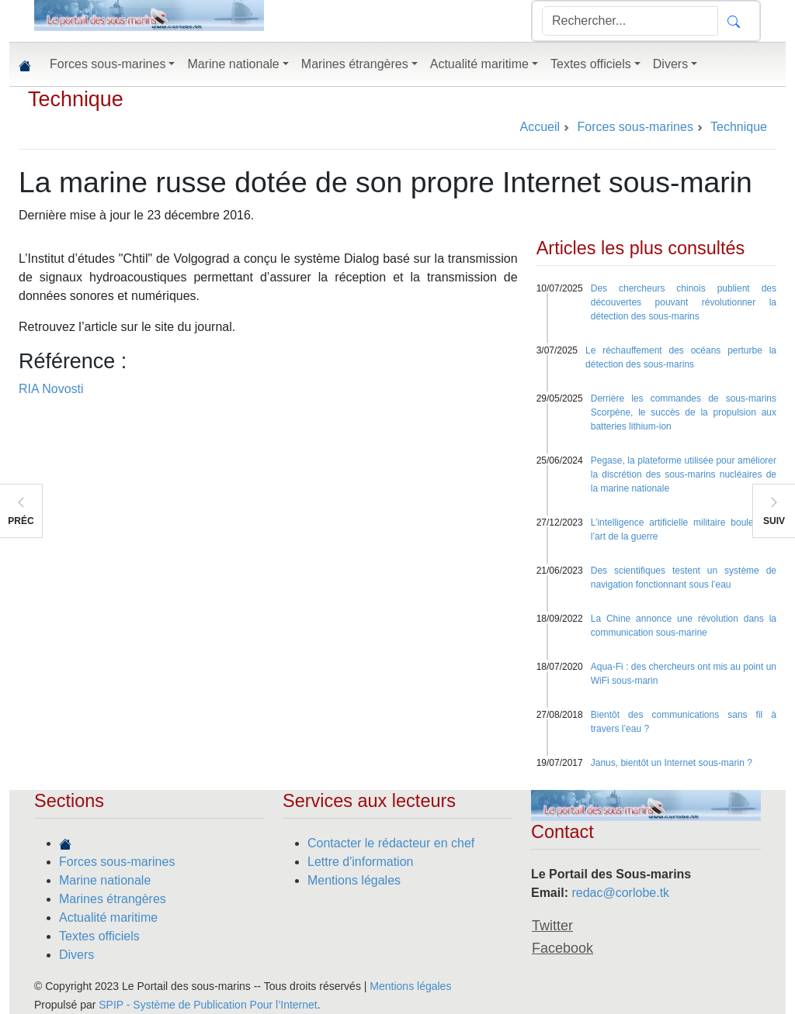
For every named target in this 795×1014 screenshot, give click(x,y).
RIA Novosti (51, 388)
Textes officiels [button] (590, 64)
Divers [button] (670, 64)
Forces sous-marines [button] (107, 64)
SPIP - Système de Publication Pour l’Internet (208, 1004)
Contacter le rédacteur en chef (390, 843)
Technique (75, 99)
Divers (76, 954)
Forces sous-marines (117, 861)
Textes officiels (99, 936)
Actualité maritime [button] (479, 64)
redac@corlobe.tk (620, 892)
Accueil (539, 126)
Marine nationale (105, 880)
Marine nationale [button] (233, 64)
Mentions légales (354, 880)
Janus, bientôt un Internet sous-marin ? (671, 762)
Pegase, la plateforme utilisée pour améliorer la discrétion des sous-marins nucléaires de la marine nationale (683, 474)
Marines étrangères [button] (354, 64)
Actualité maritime (108, 917)
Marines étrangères (112, 898)
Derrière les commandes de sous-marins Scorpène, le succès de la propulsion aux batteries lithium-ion (683, 412)
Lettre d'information (360, 861)
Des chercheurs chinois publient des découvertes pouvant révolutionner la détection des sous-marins (683, 302)
